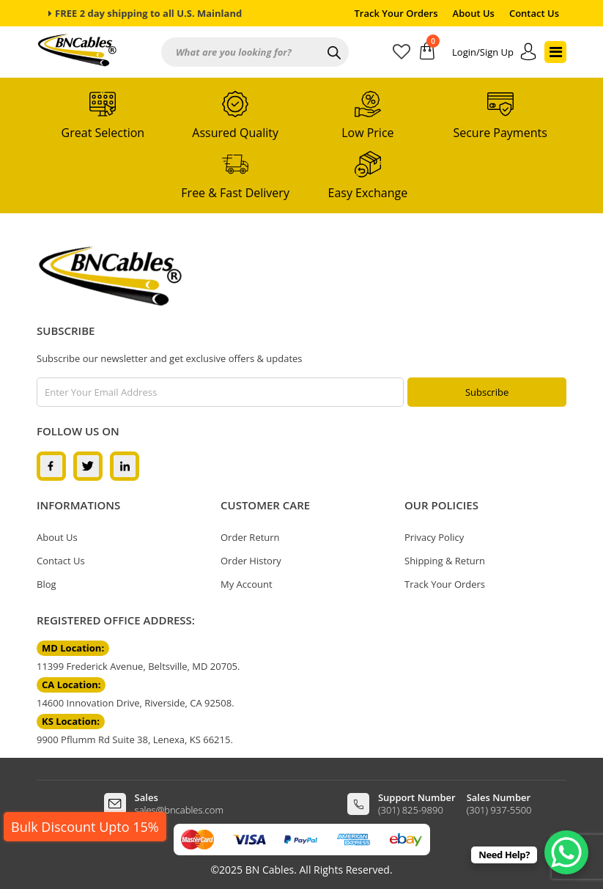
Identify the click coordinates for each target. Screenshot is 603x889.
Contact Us (534, 13)
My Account (247, 584)
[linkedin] (124, 465)
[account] (494, 52)
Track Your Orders (396, 13)
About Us (474, 13)
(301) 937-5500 (499, 809)
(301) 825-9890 (410, 809)
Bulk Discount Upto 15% (85, 826)
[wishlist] (406, 54)
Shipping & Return (444, 560)
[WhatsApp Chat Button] (566, 852)
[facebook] (51, 465)
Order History (251, 560)
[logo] (110, 276)
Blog (46, 584)
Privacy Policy (434, 537)
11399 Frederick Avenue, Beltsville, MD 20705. (138, 666)
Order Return (250, 537)
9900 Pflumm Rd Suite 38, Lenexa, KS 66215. (135, 739)
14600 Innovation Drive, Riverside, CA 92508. (135, 702)
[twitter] (88, 465)
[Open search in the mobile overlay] (255, 52)
